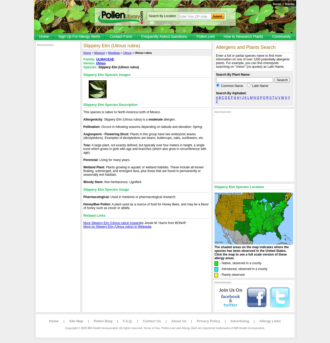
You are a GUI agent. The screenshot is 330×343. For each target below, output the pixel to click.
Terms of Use (152, 328)
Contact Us (152, 321)
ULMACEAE (105, 59)
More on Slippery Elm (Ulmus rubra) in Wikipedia (117, 226)
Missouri (99, 52)
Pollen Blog (102, 321)
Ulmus (127, 52)
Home (87, 52)
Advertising (239, 321)
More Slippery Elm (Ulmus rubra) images (111, 223)
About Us (178, 321)
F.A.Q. (128, 321)
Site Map (76, 321)
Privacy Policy (208, 321)
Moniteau (114, 52)
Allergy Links (270, 321)
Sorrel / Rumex (284, 4)
